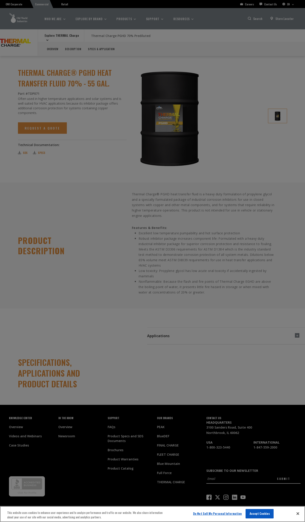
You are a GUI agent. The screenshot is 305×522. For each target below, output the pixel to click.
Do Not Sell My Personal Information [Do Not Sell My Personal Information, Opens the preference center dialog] (217, 513)
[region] (152, 514)
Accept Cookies (260, 513)
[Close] (298, 513)
